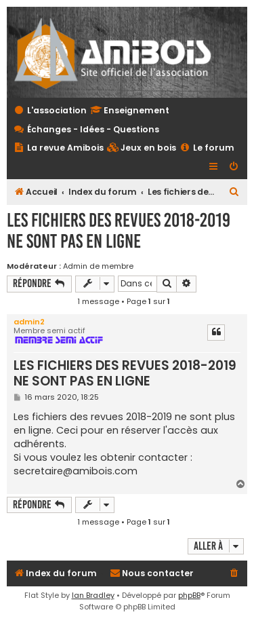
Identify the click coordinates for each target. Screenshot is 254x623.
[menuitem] (141, 148)
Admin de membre (98, 266)
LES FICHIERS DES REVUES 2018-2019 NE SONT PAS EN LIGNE (118, 231)
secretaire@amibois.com (75, 471)
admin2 (29, 321)
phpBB (189, 595)
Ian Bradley (93, 595)
